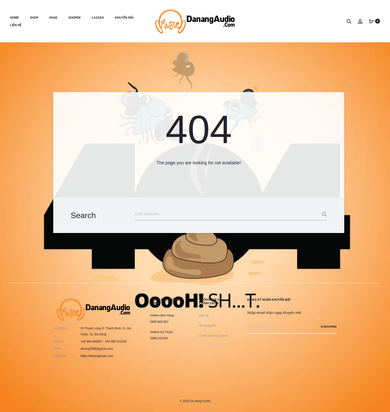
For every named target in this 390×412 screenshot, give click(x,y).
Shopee (74, 17)
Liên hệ (15, 25)
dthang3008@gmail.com (97, 349)
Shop (34, 17)
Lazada (98, 17)
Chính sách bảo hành (213, 336)
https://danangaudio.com (97, 356)
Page (53, 17)
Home (14, 17)
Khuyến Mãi (124, 17)
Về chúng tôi (207, 325)
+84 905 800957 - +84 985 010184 (104, 341)
